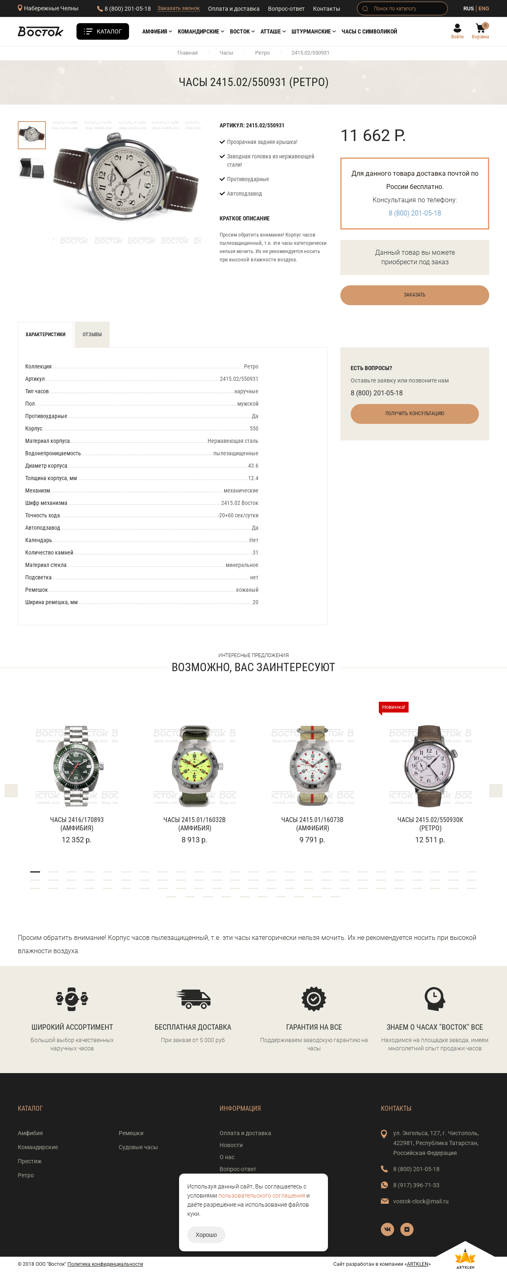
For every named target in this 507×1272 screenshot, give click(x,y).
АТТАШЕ (271, 31)
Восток (240, 31)
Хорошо (206, 1234)
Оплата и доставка (234, 8)
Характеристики (45, 334)
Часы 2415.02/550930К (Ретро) (430, 824)
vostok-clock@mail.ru (421, 1201)
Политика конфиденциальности (105, 1264)
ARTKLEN (417, 1264)
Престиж (30, 1161)
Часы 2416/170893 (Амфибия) (77, 824)
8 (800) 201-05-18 (128, 8)
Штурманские (311, 31)
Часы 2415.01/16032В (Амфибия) (194, 824)
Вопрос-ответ (286, 8)
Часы (226, 53)
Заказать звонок (179, 8)
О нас (227, 1157)
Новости (231, 1145)
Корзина (480, 37)
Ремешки (131, 1133)
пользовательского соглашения (261, 1195)
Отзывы (92, 334)
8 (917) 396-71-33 (416, 1185)
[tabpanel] (77, 773)
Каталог (109, 31)
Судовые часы (138, 1147)
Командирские (198, 31)
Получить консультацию (414, 413)
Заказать (415, 295)
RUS (469, 9)
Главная (187, 53)
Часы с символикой (369, 31)
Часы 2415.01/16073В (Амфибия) (312, 824)
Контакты (326, 8)
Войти (457, 37)
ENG (483, 9)
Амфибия (154, 31)
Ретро (262, 53)
